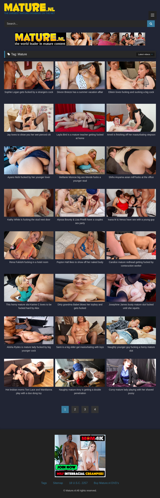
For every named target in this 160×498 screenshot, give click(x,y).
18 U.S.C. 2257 (78, 483)
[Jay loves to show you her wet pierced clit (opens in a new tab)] (29, 122)
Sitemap (58, 483)
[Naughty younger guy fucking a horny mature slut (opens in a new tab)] (131, 334)
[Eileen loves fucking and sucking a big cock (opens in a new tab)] (131, 79)
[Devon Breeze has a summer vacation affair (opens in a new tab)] (80, 79)
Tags (44, 483)
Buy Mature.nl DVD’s (106, 483)
